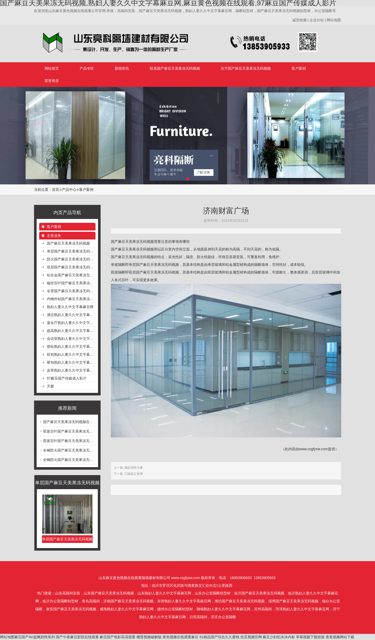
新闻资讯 (122, 68)
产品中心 (69, 189)
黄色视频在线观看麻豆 (180, 637)
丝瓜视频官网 (251, 637)
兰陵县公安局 (133, 474)
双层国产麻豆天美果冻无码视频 (71, 267)
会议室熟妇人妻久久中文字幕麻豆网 (71, 339)
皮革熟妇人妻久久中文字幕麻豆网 (71, 370)
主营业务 (54, 236)
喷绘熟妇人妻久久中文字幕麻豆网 (71, 346)
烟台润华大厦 (133, 467)
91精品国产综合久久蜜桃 (219, 637)
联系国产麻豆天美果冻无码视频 (175, 68)
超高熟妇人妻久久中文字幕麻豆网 (71, 331)
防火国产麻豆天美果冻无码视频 (71, 259)
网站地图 (7, 637)
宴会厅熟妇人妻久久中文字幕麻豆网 (71, 323)
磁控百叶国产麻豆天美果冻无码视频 (71, 283)
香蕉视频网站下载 (340, 637)
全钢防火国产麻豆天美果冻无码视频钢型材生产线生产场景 (89, 450)
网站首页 (52, 68)
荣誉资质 (52, 81)
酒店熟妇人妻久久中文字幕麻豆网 (71, 315)
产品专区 (87, 68)
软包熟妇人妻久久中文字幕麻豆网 (71, 354)
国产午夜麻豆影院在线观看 (77, 637)
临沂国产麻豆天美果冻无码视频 (259, 593)
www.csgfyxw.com (313, 449)
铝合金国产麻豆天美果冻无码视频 (71, 275)
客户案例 (299, 68)
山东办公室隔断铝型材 (213, 593)
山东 (58, 593)
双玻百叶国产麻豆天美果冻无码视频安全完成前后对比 (86, 431)
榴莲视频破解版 (149, 637)
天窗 (50, 386)
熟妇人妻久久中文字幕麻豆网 (70, 307)
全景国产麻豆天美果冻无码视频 (71, 291)
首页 (55, 189)
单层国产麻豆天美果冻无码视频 (71, 251)
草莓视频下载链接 (310, 637)
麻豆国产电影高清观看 (117, 637)
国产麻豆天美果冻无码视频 (68, 243)
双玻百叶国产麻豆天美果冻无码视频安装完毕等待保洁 (86, 441)
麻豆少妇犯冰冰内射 (279, 637)
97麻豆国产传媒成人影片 (67, 378)
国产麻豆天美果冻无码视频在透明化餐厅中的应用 (82, 422)
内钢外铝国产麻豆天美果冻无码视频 (71, 299)
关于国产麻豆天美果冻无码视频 (246, 68)
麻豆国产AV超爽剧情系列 (34, 637)
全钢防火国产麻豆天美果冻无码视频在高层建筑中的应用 (88, 460)
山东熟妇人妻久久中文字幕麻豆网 (164, 593)
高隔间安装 (71, 593)
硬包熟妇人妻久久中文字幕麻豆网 (71, 362)
